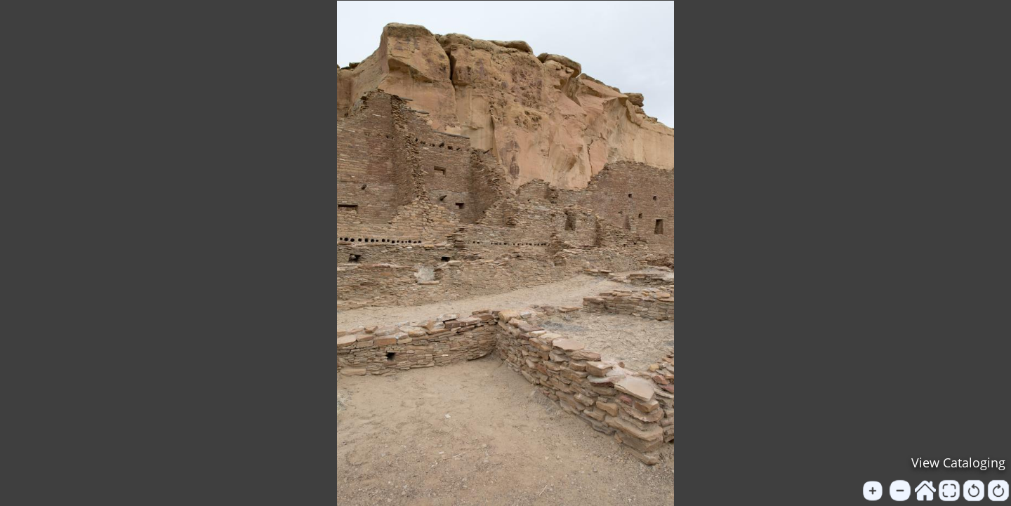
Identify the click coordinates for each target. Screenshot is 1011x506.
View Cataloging (958, 462)
